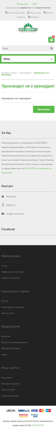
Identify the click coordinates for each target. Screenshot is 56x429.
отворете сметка (42, 7)
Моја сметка (35, 13)
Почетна (5, 73)
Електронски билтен (10, 396)
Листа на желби (8, 389)
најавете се (25, 7)
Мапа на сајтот (7, 313)
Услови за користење (10, 278)
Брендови (5, 336)
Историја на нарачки (10, 383)
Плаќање (35, 17)
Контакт (4, 301)
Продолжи (43, 109)
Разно (14, 73)
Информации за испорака (12, 272)
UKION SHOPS (38, 425)
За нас (4, 266)
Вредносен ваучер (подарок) (14, 342)
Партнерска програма (10, 348)
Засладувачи (25, 73)
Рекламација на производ (12, 307)
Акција (4, 354)
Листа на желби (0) (16, 13)
